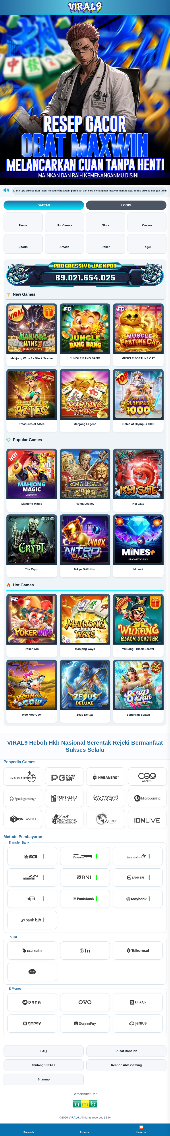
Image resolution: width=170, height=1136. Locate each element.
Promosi (85, 1129)
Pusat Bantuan (126, 1051)
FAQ (44, 1051)
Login (126, 205)
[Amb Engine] (85, 1105)
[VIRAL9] (85, 7)
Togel (147, 244)
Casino (147, 222)
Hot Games (64, 222)
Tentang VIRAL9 (43, 1065)
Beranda (28, 1129)
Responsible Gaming (126, 1065)
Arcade (64, 244)
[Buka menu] (8, 7)
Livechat (141, 1129)
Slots (105, 222)
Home (23, 222)
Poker (106, 244)
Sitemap (44, 1079)
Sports (23, 244)
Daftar (44, 205)
